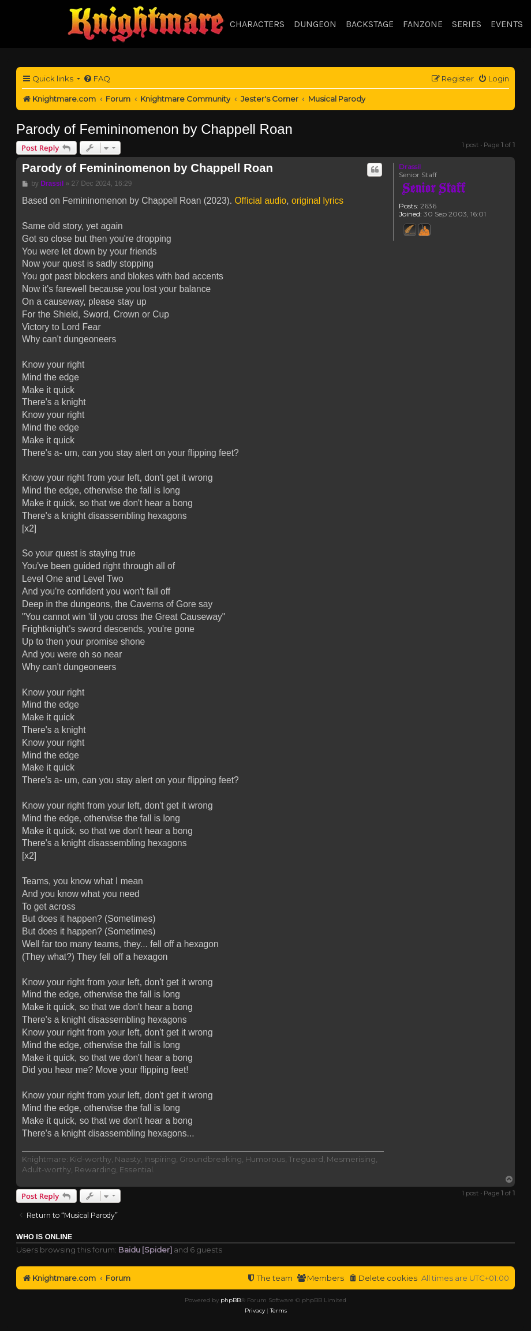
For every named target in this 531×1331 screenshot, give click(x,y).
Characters (257, 23)
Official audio (260, 200)
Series (466, 23)
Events (507, 23)
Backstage (370, 23)
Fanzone (423, 23)
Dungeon (315, 23)
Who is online (44, 1237)
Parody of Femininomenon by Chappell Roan (154, 129)
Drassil (410, 166)
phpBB (230, 1300)
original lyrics (317, 200)
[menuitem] (96, 78)
